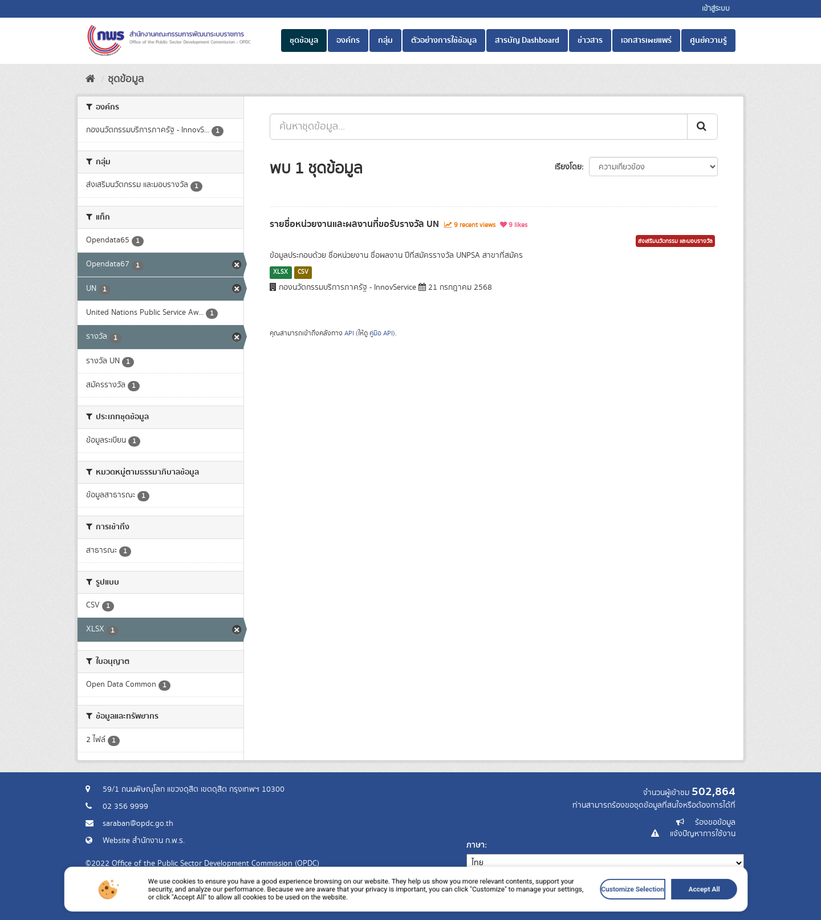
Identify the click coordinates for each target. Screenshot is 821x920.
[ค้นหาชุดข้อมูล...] (479, 127)
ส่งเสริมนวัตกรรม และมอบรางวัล (675, 241)
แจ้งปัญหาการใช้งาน (702, 834)
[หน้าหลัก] (90, 79)
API (349, 333)
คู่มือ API (381, 333)
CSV (303, 272)
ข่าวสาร (590, 40)
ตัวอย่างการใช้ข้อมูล (444, 40)
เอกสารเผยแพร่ (646, 40)
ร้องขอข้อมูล (715, 822)
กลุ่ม (385, 40)
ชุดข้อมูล (304, 40)
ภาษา (475, 845)
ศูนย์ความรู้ (708, 40)
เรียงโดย (568, 167)
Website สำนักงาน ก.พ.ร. (144, 840)
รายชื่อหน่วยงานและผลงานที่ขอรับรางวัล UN (354, 224)
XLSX (280, 272)
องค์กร (348, 40)
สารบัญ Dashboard (527, 40)
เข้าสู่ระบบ (716, 8)
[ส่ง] (702, 127)
